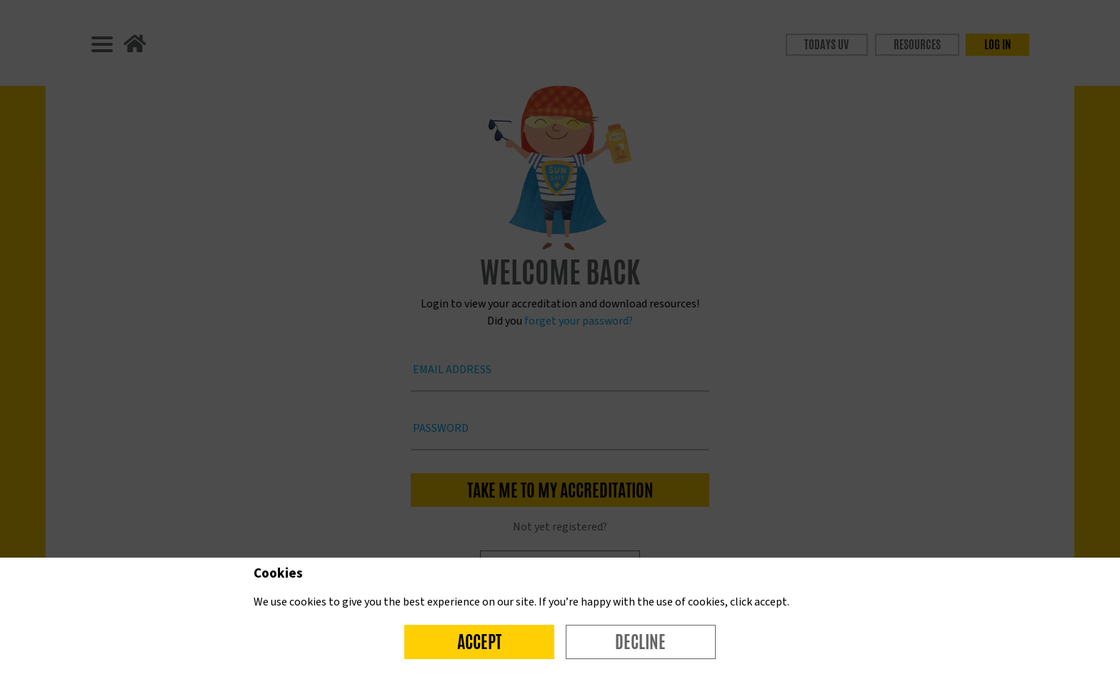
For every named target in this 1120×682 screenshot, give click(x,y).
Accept (479, 642)
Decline (640, 642)
